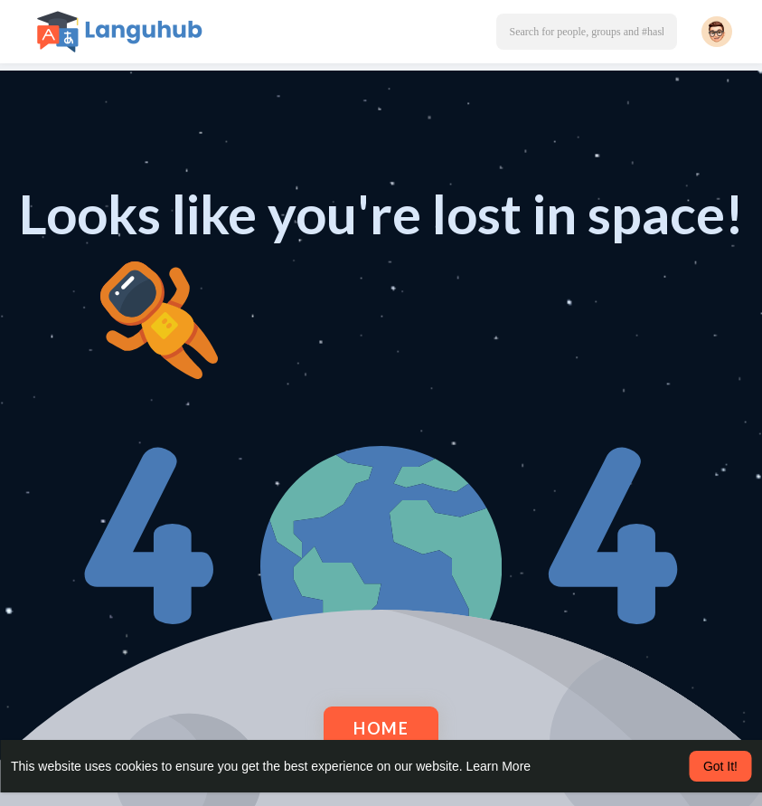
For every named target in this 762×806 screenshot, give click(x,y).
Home (381, 728)
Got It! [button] (720, 766)
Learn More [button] (499, 766)
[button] (586, 32)
